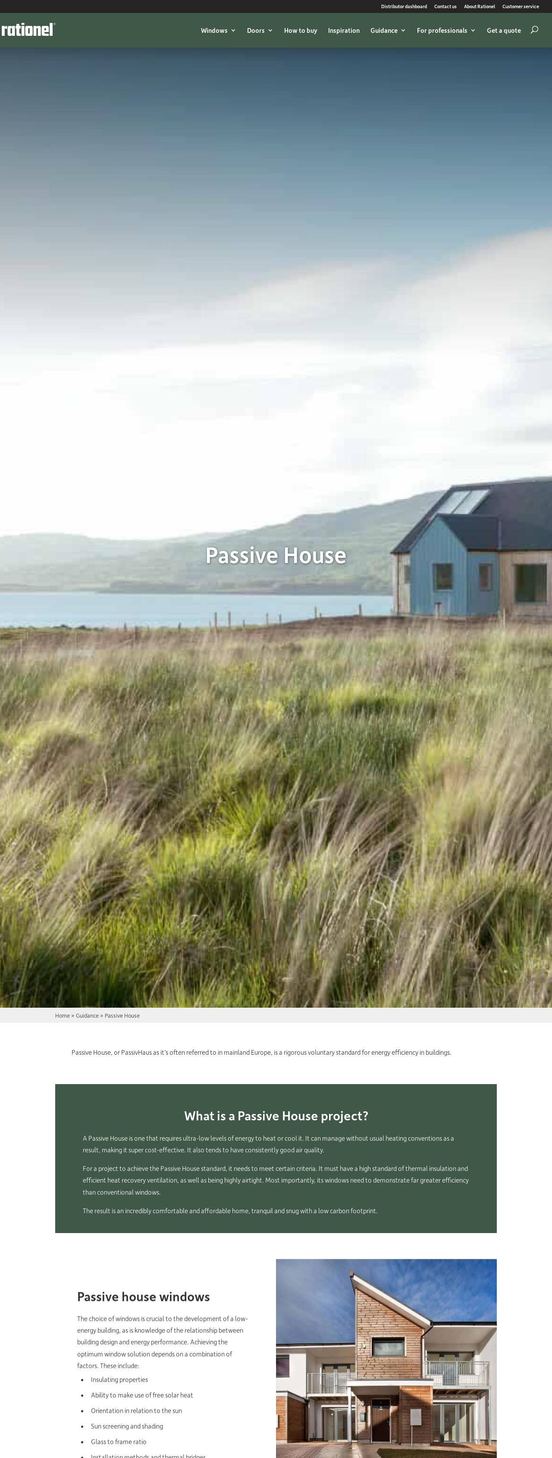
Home (62, 1015)
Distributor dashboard (404, 6)
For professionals (442, 30)
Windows (214, 30)
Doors (256, 30)
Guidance (384, 30)
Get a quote (504, 30)
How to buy (300, 30)
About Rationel (479, 6)
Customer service (520, 6)
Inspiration (344, 30)
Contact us (445, 6)
